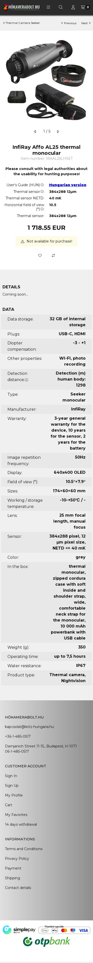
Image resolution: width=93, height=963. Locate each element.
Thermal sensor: (28, 191)
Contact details (18, 887)
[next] (58, 132)
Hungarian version (67, 185)
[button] (48, 7)
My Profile (14, 795)
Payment (13, 868)
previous (68, 23)
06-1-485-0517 (17, 751)
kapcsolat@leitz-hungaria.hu (29, 726)
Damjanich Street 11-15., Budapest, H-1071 (41, 746)
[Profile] (73, 7)
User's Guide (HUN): (25, 185)
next (86, 23)
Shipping (12, 878)
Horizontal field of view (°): (24, 207)
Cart (8, 805)
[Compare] (53, 255)
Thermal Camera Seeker (22, 23)
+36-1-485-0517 (18, 736)
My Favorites (16, 814)
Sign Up (12, 785)
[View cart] (86, 7)
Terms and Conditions (23, 849)
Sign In (11, 776)
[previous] (35, 132)
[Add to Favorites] (40, 255)
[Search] (61, 7)
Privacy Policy (17, 858)
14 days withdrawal (21, 824)
